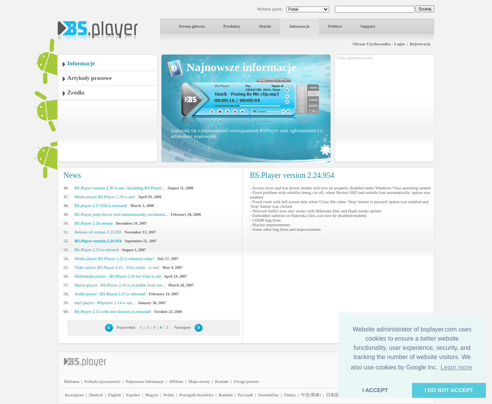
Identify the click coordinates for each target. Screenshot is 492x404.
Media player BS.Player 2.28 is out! (105, 196)
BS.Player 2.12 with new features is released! (113, 311)
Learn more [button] (456, 367)
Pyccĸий (245, 394)
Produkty (231, 26)
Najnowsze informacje (145, 381)
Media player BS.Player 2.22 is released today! (114, 258)
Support (368, 26)
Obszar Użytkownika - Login (378, 43)
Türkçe (290, 394)
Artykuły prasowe (89, 78)
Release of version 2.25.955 (98, 232)
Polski (168, 394)
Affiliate (176, 381)
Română (226, 394)
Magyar (151, 394)
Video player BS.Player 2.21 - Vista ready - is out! (117, 267)
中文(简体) (311, 394)
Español (133, 394)
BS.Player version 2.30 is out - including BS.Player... (120, 187)
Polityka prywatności (102, 381)
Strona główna (192, 26)
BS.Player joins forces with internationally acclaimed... (121, 214)
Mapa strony (198, 381)
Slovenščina (268, 394)
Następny (182, 327)
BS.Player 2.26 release (94, 223)
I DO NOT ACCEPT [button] (449, 390)
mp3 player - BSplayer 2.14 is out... (105, 302)
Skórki (265, 26)
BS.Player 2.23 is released (97, 249)
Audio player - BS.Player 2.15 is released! (110, 293)
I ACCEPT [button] (375, 390)
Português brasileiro (196, 394)
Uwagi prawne (246, 381)
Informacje (299, 26)
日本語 (332, 394)
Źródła (75, 92)
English (114, 394)
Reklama (71, 381)
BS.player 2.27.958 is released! (101, 205)
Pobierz (335, 26)
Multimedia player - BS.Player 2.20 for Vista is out (118, 276)
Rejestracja (420, 43)
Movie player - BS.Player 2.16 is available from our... (120, 285)
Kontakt (221, 381)
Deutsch (96, 394)
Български (74, 394)
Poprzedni (125, 327)
